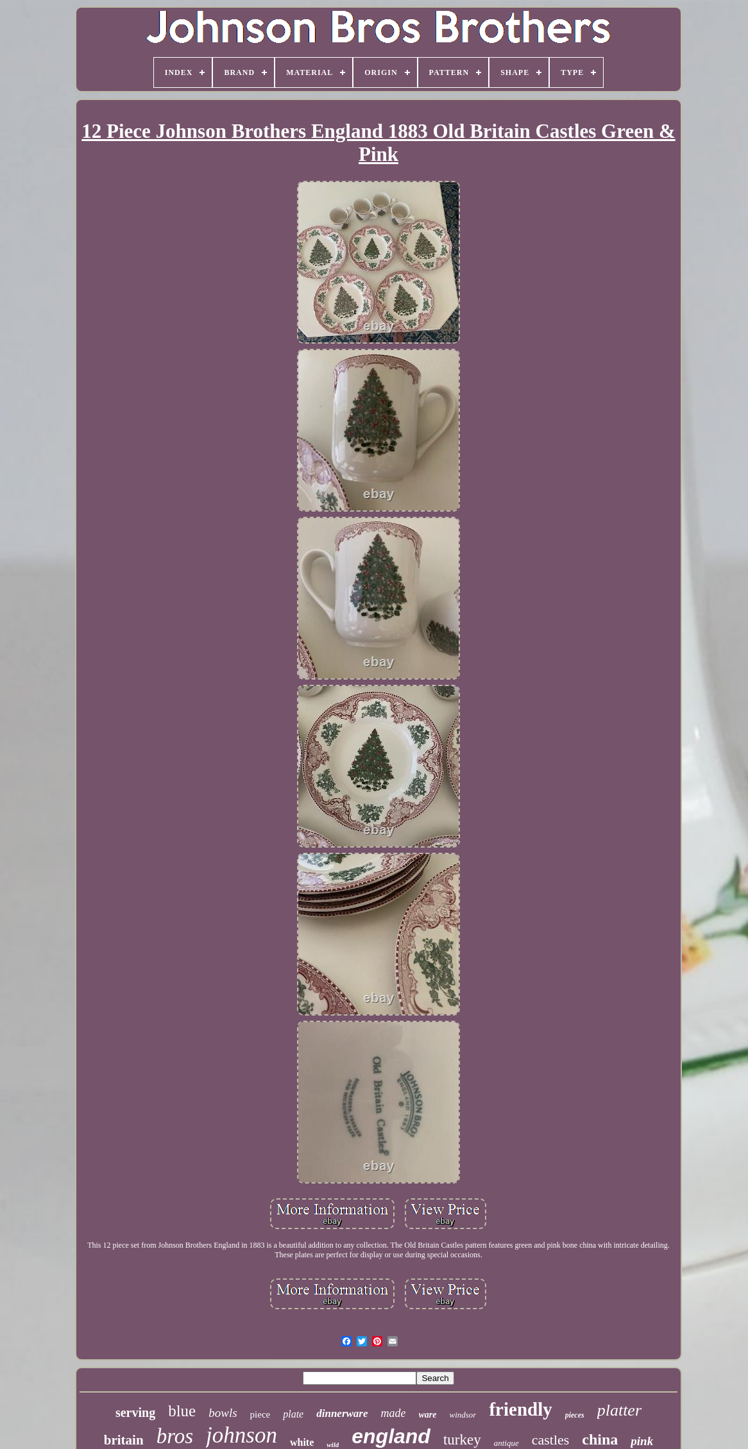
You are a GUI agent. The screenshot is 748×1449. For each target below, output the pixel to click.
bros (175, 1436)
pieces (574, 1415)
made (393, 1413)
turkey (462, 1440)
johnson (241, 1435)
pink (642, 1441)
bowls (222, 1413)
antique (506, 1443)
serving (135, 1412)
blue (182, 1411)
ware (428, 1415)
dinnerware (342, 1413)
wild (333, 1444)
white (302, 1442)
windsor (463, 1415)
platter (619, 1410)
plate (293, 1414)
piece (260, 1414)
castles (551, 1440)
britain (124, 1440)
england (391, 1436)
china (600, 1439)
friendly (520, 1409)
